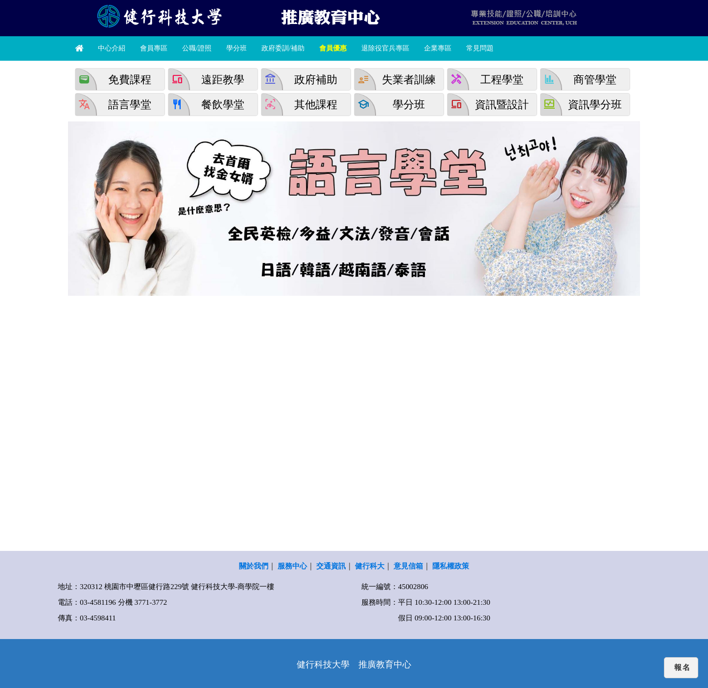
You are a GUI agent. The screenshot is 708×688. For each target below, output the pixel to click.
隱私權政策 (450, 566)
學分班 (236, 48)
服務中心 (292, 566)
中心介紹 (111, 48)
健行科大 (369, 566)
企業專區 (437, 48)
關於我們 (253, 566)
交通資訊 (331, 566)
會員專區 (153, 48)
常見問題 (480, 48)
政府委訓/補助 (283, 48)
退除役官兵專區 (385, 48)
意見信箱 (408, 566)
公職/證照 (197, 48)
